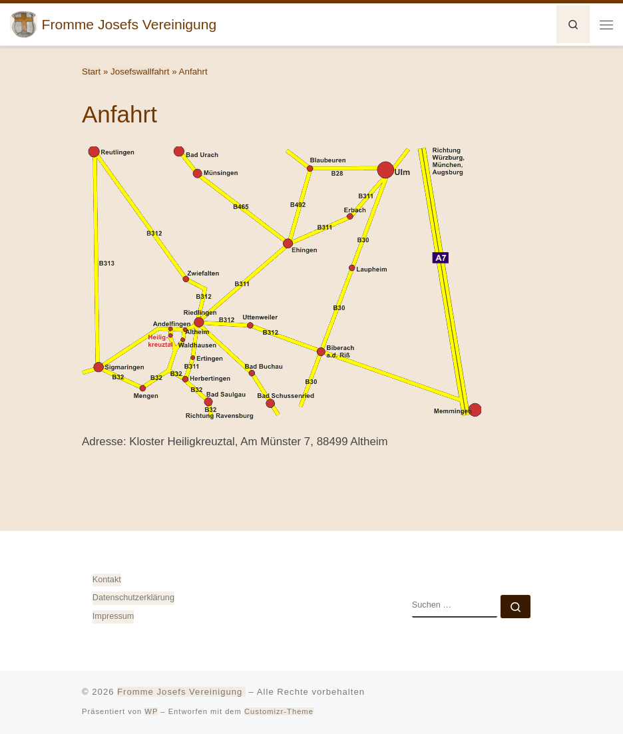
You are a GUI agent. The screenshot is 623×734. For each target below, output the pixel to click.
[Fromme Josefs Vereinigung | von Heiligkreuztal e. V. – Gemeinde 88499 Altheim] (23, 23)
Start (91, 72)
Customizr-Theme (278, 711)
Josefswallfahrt (139, 72)
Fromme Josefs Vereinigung (181, 692)
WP (151, 711)
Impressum (113, 616)
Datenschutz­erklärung (133, 597)
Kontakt (107, 579)
